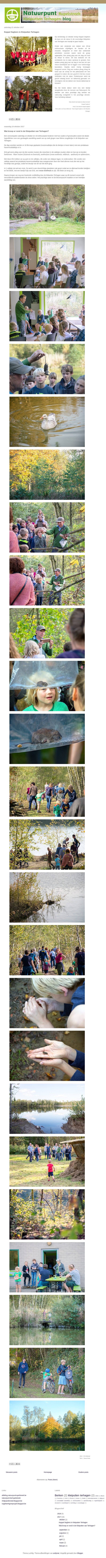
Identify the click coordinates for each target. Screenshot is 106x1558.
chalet (84, 1498)
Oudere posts (83, 1472)
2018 (59, 1514)
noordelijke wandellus (63, 1500)
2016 (96, 1495)
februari (62, 1546)
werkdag (73, 1503)
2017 (59, 1517)
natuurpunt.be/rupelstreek (11, 1498)
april (61, 1539)
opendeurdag (87, 1500)
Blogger (80, 1553)
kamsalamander (92, 1498)
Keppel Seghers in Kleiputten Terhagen (21, 32)
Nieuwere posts (11, 1472)
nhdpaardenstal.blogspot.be (12, 1501)
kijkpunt (102, 1498)
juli (60, 1536)
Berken (59, 1495)
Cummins (59, 1498)
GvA (66, 1498)
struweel (57, 1503)
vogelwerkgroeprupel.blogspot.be (14, 1504)
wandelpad (65, 1503)
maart (61, 1543)
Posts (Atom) (52, 1480)
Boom (102, 1495)
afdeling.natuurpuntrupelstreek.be (14, 1495)
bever (78, 1498)
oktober (62, 1520)
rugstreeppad (98, 1500)
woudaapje (81, 1503)
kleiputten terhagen (79, 1495)
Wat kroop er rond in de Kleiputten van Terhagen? (26, 131)
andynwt (56, 1553)
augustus (62, 1533)
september (63, 1530)
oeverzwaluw (77, 1500)
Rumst (72, 1498)
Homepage (48, 1472)
